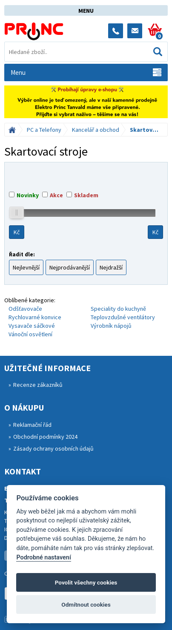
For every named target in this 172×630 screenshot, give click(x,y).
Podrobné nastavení (43, 557)
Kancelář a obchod (95, 129)
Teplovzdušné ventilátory (123, 317)
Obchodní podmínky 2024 (45, 436)
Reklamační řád (32, 425)
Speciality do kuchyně (118, 308)
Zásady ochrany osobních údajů (53, 448)
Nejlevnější (26, 267)
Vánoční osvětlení (30, 334)
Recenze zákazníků (38, 385)
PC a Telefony (44, 129)
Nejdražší (111, 267)
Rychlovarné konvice (35, 317)
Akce (56, 195)
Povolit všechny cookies (86, 582)
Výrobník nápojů (111, 325)
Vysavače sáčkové (32, 325)
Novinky (28, 195)
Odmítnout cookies (85, 604)
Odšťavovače (25, 308)
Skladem (86, 195)
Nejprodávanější (69, 267)
